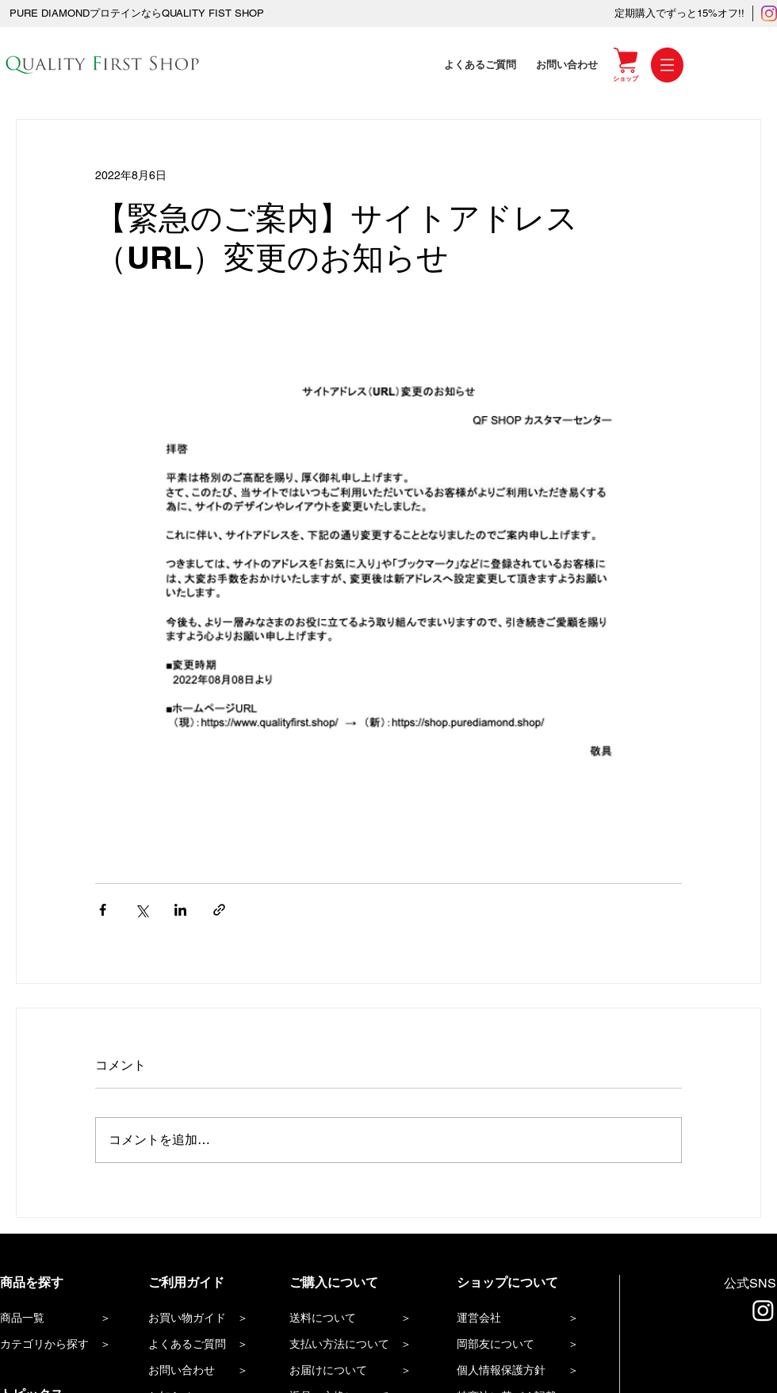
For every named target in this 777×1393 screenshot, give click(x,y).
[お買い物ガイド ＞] (206, 1319)
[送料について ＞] (358, 1319)
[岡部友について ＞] (531, 1345)
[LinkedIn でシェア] (180, 909)
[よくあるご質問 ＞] (206, 1345)
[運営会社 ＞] (525, 1319)
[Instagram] (769, 13)
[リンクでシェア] (219, 909)
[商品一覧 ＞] (58, 1319)
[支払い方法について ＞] (358, 1345)
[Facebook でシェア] (102, 909)
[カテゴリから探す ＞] (58, 1345)
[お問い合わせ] (568, 65)
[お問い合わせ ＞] (206, 1371)
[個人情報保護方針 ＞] (531, 1371)
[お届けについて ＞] (358, 1371)
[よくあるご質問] (482, 65)
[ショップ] (625, 78)
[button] (667, 65)
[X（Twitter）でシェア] (141, 909)
